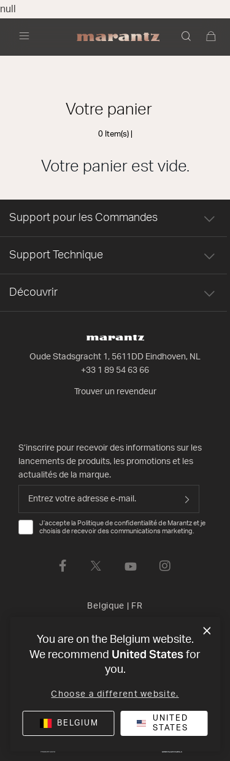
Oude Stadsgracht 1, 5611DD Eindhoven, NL (115, 357)
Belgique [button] (114, 606)
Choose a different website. (114, 694)
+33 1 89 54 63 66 (115, 370)
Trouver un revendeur (115, 392)
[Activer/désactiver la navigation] (27, 37)
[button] (187, 37)
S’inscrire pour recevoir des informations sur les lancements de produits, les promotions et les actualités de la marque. (110, 461)
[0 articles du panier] (211, 37)
